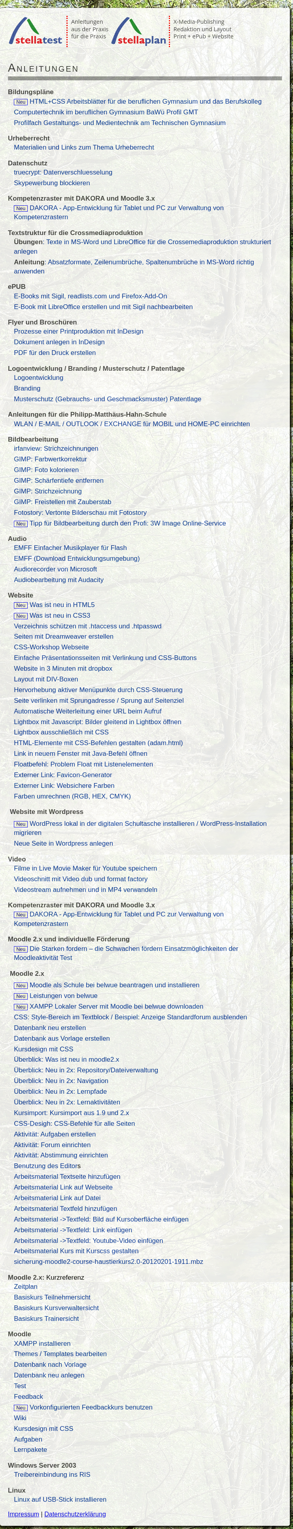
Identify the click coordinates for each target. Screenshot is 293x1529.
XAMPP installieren (42, 1343)
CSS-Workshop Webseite (51, 647)
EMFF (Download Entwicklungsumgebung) (77, 558)
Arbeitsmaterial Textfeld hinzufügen (65, 1208)
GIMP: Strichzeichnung (48, 491)
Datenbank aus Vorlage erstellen (62, 1038)
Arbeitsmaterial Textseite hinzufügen (67, 1176)
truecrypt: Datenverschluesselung (63, 172)
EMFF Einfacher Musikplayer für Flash (70, 548)
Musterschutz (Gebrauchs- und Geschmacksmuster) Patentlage (107, 399)
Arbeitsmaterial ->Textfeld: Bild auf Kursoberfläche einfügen (101, 1219)
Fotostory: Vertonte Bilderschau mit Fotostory (80, 512)
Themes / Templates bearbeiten (60, 1354)
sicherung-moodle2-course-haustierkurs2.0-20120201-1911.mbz (108, 1261)
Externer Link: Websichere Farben (64, 785)
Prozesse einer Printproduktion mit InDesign (79, 331)
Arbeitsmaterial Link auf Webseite (63, 1187)
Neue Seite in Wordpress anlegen (63, 843)
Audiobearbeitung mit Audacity (59, 580)
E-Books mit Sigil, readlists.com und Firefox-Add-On (90, 296)
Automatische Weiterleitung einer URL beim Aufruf (87, 711)
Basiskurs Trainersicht (46, 1318)
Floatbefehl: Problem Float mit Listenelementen (83, 764)
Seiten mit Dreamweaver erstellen (63, 636)
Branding (27, 388)
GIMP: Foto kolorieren (46, 470)
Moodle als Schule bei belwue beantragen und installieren (106, 985)
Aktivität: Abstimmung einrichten (61, 1155)
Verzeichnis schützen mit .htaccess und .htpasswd (87, 626)
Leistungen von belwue (56, 996)
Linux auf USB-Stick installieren (60, 1499)
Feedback (28, 1396)
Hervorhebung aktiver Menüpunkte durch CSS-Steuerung (98, 690)
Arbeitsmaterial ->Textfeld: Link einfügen (73, 1230)
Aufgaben (28, 1439)
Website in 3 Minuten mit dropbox (63, 668)
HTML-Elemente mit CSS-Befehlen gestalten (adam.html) (98, 743)
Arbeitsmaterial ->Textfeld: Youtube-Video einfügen (88, 1240)
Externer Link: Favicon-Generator (63, 775)
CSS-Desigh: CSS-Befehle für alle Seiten (74, 1123)
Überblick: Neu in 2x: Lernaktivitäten (67, 1102)
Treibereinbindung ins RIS (52, 1474)
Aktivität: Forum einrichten (52, 1145)
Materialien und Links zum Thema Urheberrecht (84, 147)
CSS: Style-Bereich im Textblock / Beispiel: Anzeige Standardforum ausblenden (130, 1017)
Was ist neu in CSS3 (60, 615)
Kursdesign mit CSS (43, 1049)
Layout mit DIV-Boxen (46, 679)
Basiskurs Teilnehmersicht (52, 1297)
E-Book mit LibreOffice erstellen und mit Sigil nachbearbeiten (103, 307)
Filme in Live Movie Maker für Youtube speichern (85, 868)
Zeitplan (26, 1286)
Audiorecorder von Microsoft (55, 569)
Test (20, 1386)
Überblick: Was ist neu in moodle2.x (66, 1059)
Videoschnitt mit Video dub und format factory (80, 879)
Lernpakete (30, 1449)
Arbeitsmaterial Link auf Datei (57, 1198)
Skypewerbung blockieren (52, 183)
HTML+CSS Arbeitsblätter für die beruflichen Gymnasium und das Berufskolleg (138, 101)
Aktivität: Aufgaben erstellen (55, 1134)
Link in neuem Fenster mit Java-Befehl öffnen (80, 753)
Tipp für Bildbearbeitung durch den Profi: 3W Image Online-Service (128, 523)
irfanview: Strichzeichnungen (56, 448)
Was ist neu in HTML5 (62, 605)
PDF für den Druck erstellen (55, 353)
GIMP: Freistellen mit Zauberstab (62, 502)
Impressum (23, 1514)
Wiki (20, 1418)
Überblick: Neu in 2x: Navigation (61, 1081)
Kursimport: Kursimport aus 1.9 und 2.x (71, 1113)
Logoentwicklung (38, 377)
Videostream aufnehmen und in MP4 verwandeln (85, 889)
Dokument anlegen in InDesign (59, 342)
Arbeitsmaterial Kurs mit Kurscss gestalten (76, 1251)
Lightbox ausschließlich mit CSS (61, 732)
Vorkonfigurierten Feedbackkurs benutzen (90, 1407)
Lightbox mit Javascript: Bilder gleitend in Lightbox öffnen (97, 722)
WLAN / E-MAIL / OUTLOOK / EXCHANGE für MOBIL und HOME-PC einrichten (132, 424)
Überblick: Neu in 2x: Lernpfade (60, 1091)
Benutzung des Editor (46, 1166)
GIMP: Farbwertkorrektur (50, 459)
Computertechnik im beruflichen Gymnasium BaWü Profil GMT (106, 112)
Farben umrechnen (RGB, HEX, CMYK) (72, 796)
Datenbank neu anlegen (49, 1375)
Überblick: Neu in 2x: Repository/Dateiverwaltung (86, 1070)
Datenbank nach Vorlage (50, 1364)
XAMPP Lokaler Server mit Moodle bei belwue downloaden (108, 1006)
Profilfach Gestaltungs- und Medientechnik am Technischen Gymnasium (120, 123)
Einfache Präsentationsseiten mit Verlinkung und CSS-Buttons (105, 658)
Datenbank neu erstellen (50, 1028)
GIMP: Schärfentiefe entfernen (59, 480)
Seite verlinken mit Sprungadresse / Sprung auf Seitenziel (99, 700)
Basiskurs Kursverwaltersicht (56, 1308)
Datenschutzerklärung (75, 1514)
